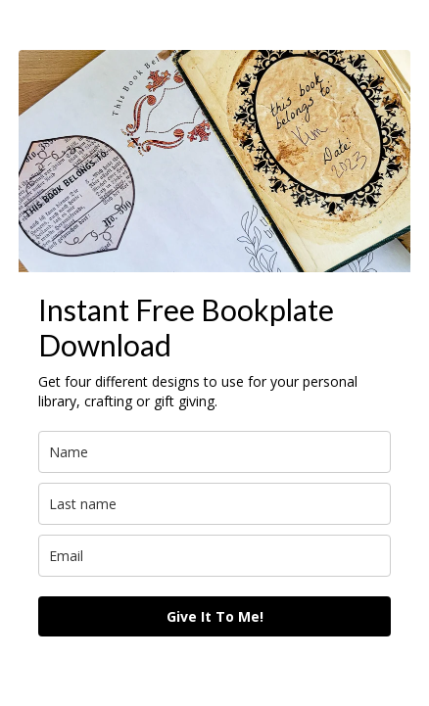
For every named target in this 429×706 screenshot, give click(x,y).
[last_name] (214, 504)
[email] (214, 556)
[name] (214, 452)
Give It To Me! (215, 616)
